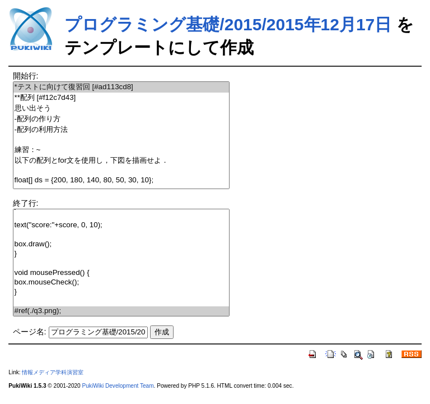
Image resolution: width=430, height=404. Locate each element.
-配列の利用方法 (121, 130)
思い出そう (121, 108)
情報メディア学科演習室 (52, 372)
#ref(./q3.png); (121, 311)
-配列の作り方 (121, 119)
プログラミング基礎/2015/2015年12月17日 (227, 24)
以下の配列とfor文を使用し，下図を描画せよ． (121, 160)
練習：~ (121, 150)
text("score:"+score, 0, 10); (121, 225)
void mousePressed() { (121, 273)
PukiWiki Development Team (118, 386)
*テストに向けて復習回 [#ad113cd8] (121, 87)
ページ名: (29, 331)
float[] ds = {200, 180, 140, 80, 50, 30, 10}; (121, 180)
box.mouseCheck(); (121, 282)
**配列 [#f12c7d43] (121, 98)
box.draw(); (121, 244)
